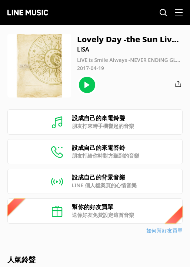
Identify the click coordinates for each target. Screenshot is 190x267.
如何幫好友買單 (164, 230)
